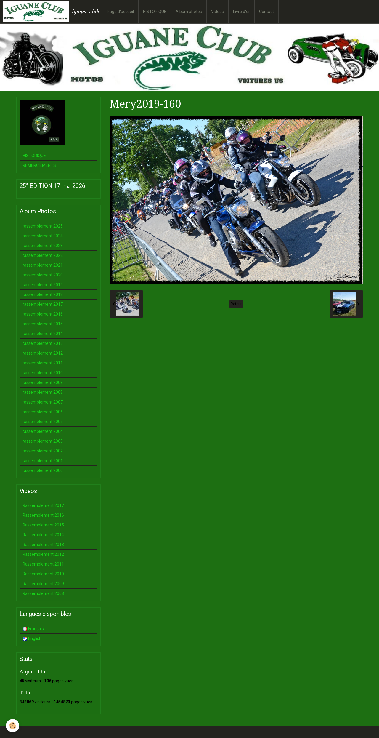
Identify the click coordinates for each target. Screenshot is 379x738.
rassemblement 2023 (43, 245)
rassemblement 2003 (43, 441)
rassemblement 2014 (43, 333)
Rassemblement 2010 (43, 573)
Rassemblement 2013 (43, 544)
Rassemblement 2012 (43, 554)
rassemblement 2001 (43, 460)
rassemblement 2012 (43, 353)
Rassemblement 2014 (43, 534)
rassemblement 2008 (43, 392)
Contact (266, 11)
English (32, 638)
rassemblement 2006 (43, 411)
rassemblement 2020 (43, 275)
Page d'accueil (120, 11)
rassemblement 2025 (43, 226)
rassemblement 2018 (43, 294)
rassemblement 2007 (43, 402)
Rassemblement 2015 (43, 525)
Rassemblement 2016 (43, 515)
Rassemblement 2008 (43, 593)
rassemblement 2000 (43, 470)
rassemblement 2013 (43, 343)
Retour (236, 304)
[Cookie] (12, 725)
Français (33, 628)
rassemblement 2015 (43, 323)
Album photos (189, 11)
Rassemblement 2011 (43, 564)
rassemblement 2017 (43, 304)
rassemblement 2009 (43, 382)
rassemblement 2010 (43, 372)
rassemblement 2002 (43, 451)
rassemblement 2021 (43, 265)
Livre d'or (241, 11)
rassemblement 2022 (43, 255)
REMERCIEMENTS (39, 165)
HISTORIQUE (154, 11)
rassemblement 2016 (43, 314)
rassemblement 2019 (43, 284)
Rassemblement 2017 (43, 505)
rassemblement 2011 (43, 363)
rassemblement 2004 (43, 431)
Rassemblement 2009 (43, 583)
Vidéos (217, 11)
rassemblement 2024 (43, 235)
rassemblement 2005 (43, 421)
